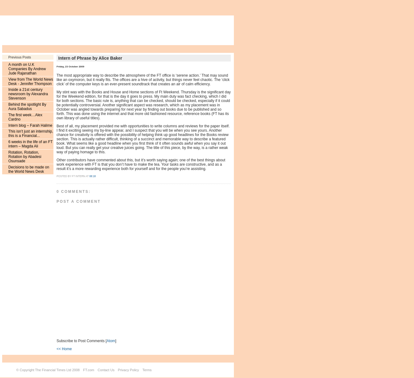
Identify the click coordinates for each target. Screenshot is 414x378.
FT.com (88, 370)
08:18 (92, 176)
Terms (147, 370)
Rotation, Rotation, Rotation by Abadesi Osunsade (24, 156)
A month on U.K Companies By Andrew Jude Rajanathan (27, 68)
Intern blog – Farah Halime (30, 125)
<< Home (64, 349)
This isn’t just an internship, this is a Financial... (30, 133)
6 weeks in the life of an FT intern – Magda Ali (30, 144)
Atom (111, 341)
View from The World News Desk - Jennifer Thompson (30, 81)
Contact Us (106, 370)
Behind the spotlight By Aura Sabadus (27, 106)
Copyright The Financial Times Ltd (45, 370)
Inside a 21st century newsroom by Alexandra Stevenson (28, 93)
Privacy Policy (128, 370)
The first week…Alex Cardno (25, 117)
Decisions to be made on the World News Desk (28, 169)
